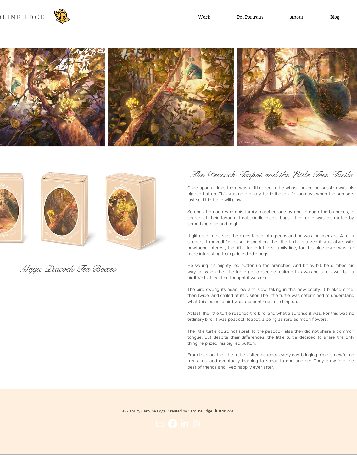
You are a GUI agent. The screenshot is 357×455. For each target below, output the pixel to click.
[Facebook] (172, 423)
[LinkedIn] (184, 423)
